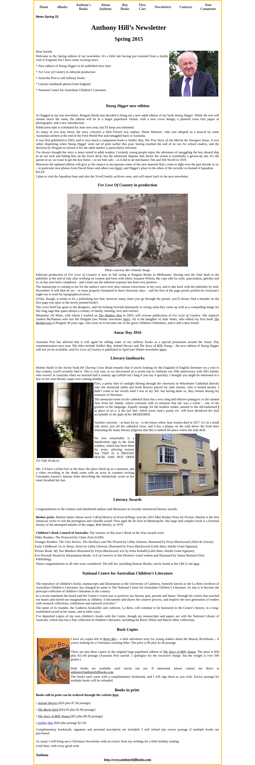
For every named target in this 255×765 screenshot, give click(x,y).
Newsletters (163, 7)
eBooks (62, 7)
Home (44, 7)
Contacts (185, 7)
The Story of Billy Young (179, 652)
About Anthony (105, 7)
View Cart (142, 7)
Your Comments (208, 7)
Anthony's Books (83, 7)
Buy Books (125, 7)
